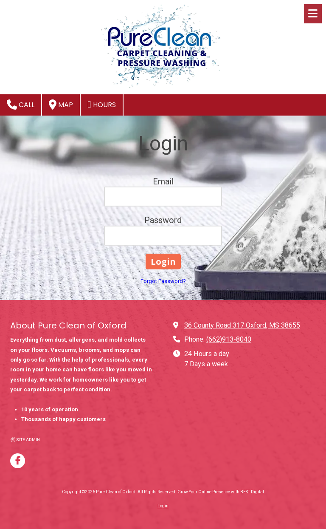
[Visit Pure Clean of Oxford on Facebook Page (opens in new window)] (17, 460)
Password (163, 220)
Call (20, 104)
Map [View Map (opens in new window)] (61, 104)
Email (163, 181)
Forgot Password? (163, 281)
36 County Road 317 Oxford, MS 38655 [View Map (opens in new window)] (242, 325)
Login (163, 506)
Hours (101, 104)
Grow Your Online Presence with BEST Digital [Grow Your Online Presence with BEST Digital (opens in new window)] (220, 491)
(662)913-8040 (228, 339)
